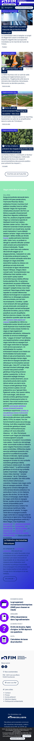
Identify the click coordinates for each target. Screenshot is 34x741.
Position (4, 47)
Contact (8, 693)
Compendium (20, 526)
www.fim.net (8, 524)
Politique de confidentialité (14, 701)
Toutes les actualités (16, 174)
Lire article (19, 531)
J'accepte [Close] (26, 736)
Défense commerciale (9, 11)
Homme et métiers (8, 53)
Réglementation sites (9, 92)
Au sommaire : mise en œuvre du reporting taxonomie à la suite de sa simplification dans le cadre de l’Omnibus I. (17, 114)
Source (5, 238)
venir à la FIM (10, 683)
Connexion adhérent (24, 7)
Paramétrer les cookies (17, 738)
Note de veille (6, 86)
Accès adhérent (10, 697)
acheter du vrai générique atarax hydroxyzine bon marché (15, 413)
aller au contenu (21, 528)
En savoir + (10, 579)
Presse (7, 695)
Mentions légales (10, 699)
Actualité (4, 166)
